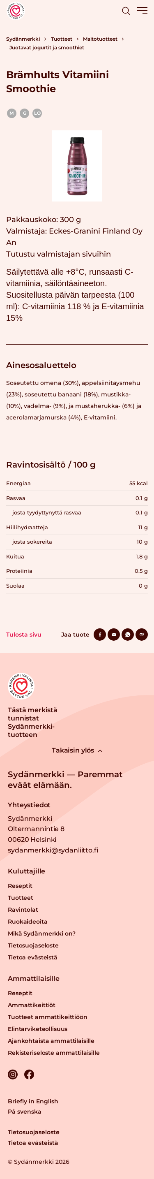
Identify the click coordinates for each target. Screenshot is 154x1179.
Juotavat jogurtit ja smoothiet (46, 47)
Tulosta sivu (23, 634)
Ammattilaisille (34, 978)
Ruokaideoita (27, 921)
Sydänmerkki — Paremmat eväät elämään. (65, 779)
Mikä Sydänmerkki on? (41, 933)
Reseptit (20, 885)
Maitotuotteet (100, 39)
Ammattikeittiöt (31, 1005)
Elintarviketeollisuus (37, 1029)
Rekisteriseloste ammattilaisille (54, 1052)
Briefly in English (33, 1101)
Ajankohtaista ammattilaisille (51, 1041)
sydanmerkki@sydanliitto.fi (53, 850)
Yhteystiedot (29, 805)
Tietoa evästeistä (32, 957)
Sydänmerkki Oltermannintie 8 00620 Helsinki (36, 829)
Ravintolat (23, 909)
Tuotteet (61, 39)
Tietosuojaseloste (33, 945)
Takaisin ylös (77, 750)
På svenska (24, 1111)
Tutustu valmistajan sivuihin (58, 254)
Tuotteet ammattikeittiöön (47, 1017)
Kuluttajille (26, 871)
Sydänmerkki (23, 39)
